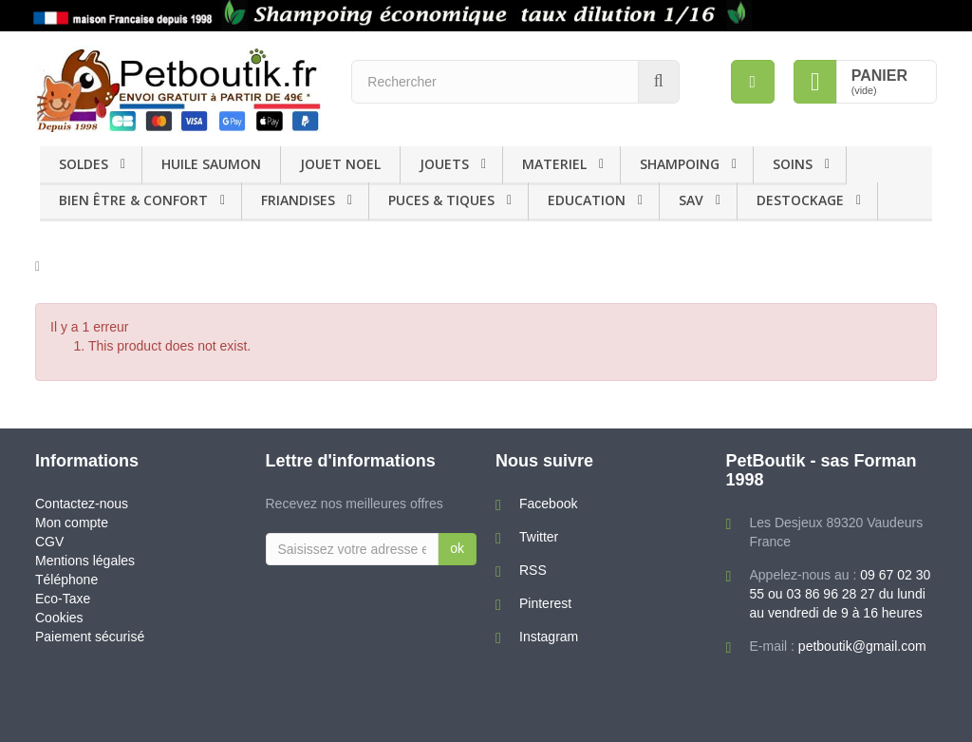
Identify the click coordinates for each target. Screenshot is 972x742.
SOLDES (83, 164)
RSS (533, 570)
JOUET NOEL (340, 164)
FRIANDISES (298, 200)
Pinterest (545, 603)
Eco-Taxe (62, 598)
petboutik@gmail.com (862, 646)
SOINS (793, 164)
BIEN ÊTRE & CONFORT (133, 200)
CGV (49, 541)
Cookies (59, 617)
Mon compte (71, 522)
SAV (691, 200)
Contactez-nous (81, 503)
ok (457, 548)
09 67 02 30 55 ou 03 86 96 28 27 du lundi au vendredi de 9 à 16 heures (840, 593)
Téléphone (66, 579)
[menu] (753, 82)
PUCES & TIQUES (441, 200)
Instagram (548, 636)
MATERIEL (554, 164)
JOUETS (444, 164)
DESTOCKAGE (800, 200)
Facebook (548, 503)
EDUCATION (587, 200)
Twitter (538, 536)
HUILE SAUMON (211, 164)
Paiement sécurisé (89, 636)
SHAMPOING (680, 164)
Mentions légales (85, 560)
